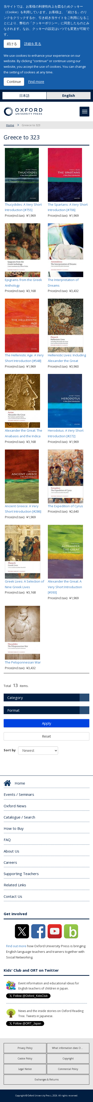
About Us (11, 851)
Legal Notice (25, 1069)
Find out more (16, 946)
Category (15, 697)
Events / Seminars (19, 794)
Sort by (10, 750)
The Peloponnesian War (23, 662)
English (68, 95)
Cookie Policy (25, 1058)
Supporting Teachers (21, 873)
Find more (36, 81)
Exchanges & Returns (47, 1079)
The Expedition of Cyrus (65, 506)
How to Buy (14, 828)
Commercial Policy (68, 1069)
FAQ (7, 839)
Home (10, 125)
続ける (12, 43)
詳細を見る (32, 43)
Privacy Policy (25, 1048)
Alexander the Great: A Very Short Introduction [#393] (65, 587)
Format (13, 710)
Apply (46, 723)
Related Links (15, 884)
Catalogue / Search (19, 817)
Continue (14, 81)
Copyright (68, 1058)
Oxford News (15, 805)
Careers (10, 862)
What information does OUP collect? (71, 1048)
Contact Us (13, 896)
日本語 (24, 95)
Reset (46, 736)
